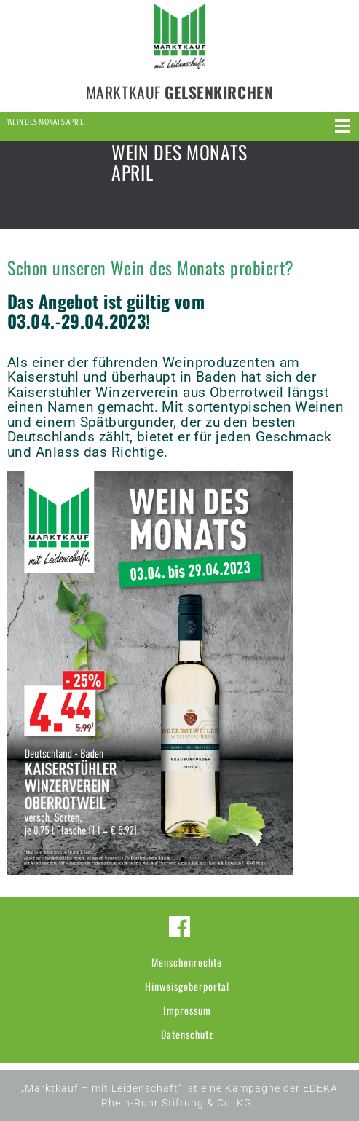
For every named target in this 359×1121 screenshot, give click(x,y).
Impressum (187, 1010)
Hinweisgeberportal (187, 986)
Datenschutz (187, 1034)
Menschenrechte (186, 961)
